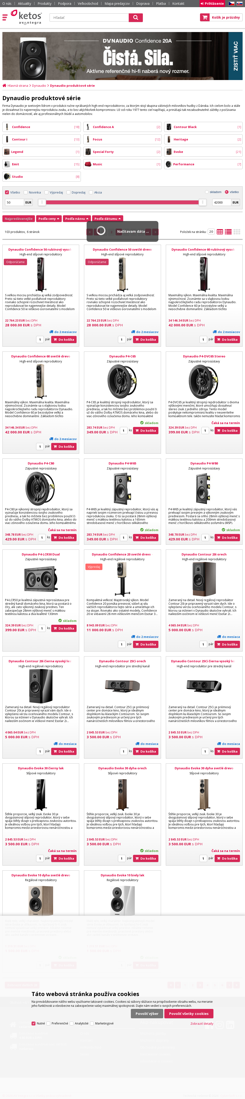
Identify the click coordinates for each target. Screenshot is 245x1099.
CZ (231, 3)
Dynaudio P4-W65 (122, 463)
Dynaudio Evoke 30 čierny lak (41, 768)
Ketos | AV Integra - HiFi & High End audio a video (27, 17)
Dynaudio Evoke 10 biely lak (122, 875)
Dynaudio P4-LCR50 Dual (41, 554)
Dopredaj (78, 192)
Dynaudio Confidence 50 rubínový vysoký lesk (40, 251)
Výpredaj (56, 192)
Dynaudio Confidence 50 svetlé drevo (122, 249)
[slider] (42, 202)
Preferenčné (60, 1023)
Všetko (15, 192)
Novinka (35, 192)
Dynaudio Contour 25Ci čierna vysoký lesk (204, 661)
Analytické (82, 1023)
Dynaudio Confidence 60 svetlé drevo (40, 356)
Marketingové (104, 1023)
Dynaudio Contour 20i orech (204, 554)
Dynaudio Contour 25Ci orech (122, 661)
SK (239, 3)
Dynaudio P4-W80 (204, 463)
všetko (234, 192)
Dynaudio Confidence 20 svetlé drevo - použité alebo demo (122, 556)
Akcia (98, 192)
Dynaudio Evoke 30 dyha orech (122, 768)
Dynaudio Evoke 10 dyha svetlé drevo (40, 875)
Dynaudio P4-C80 (41, 463)
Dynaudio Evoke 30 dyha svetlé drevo (204, 768)
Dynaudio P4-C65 (122, 356)
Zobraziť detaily (201, 1023)
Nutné (41, 1023)
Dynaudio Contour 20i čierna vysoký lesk (41, 661)
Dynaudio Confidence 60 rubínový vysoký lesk (204, 251)
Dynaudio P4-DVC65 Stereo (204, 356)
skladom (215, 192)
